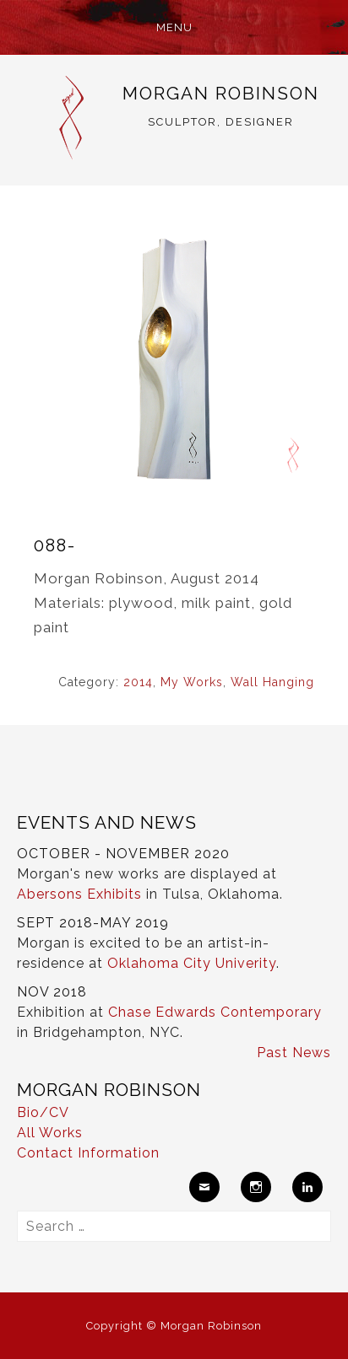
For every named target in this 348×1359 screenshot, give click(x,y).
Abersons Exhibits (79, 894)
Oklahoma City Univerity (191, 963)
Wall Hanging (272, 682)
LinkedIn (307, 1187)
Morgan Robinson (220, 93)
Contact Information (88, 1153)
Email (204, 1187)
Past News (294, 1053)
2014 (138, 682)
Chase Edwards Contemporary (215, 1012)
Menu (174, 27)
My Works (191, 682)
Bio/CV (43, 1112)
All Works (50, 1133)
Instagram (256, 1187)
